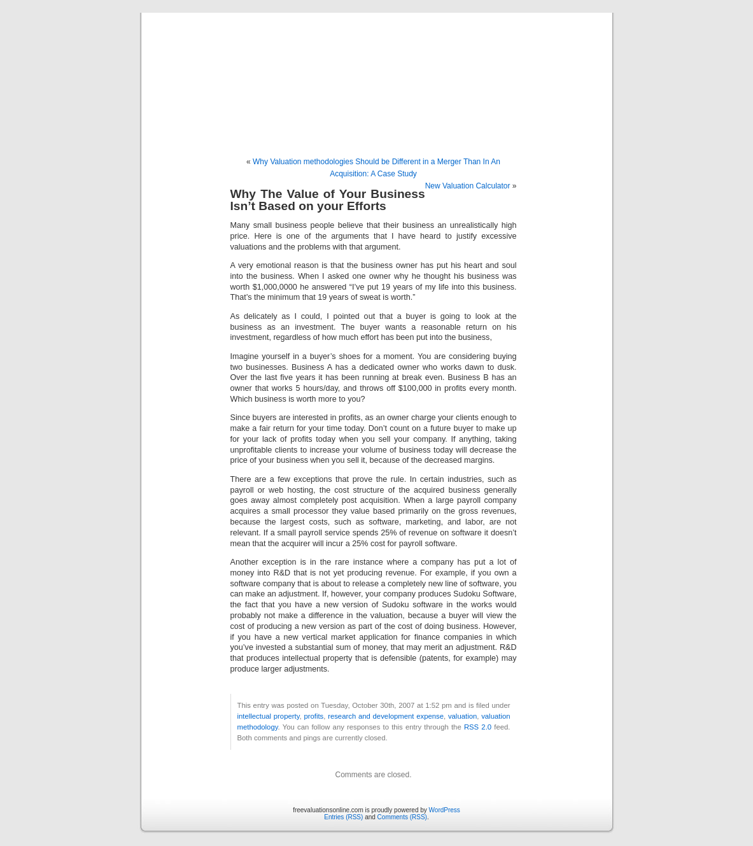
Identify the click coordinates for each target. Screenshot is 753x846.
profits (313, 716)
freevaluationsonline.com (376, 71)
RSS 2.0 (477, 727)
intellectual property (268, 716)
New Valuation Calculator (467, 185)
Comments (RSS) (402, 817)
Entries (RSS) (343, 817)
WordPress (444, 810)
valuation (462, 716)
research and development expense (386, 716)
